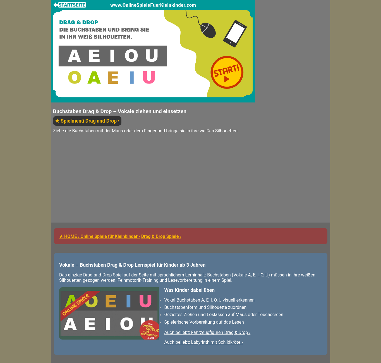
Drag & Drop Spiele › (161, 236)
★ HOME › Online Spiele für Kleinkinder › (99, 236)
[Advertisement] (153, 183)
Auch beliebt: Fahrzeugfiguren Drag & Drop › (207, 332)
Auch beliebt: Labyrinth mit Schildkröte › (203, 342)
